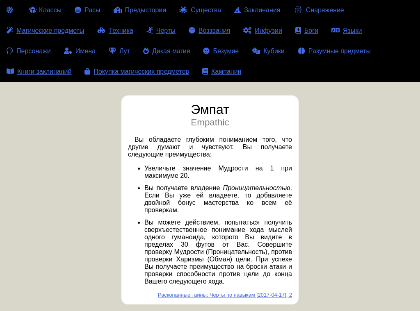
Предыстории (140, 10)
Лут (119, 51)
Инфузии (262, 30)
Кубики (268, 51)
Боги (306, 30)
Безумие (221, 51)
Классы (45, 10)
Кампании (222, 71)
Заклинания (257, 10)
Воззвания (210, 30)
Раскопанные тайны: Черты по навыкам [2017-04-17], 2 (225, 295)
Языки (346, 30)
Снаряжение (318, 10)
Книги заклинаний (39, 71)
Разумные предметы (334, 51)
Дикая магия (166, 51)
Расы (87, 10)
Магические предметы (45, 30)
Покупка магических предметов (136, 71)
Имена (80, 51)
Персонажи (29, 51)
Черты (161, 30)
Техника (115, 30)
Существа (200, 10)
